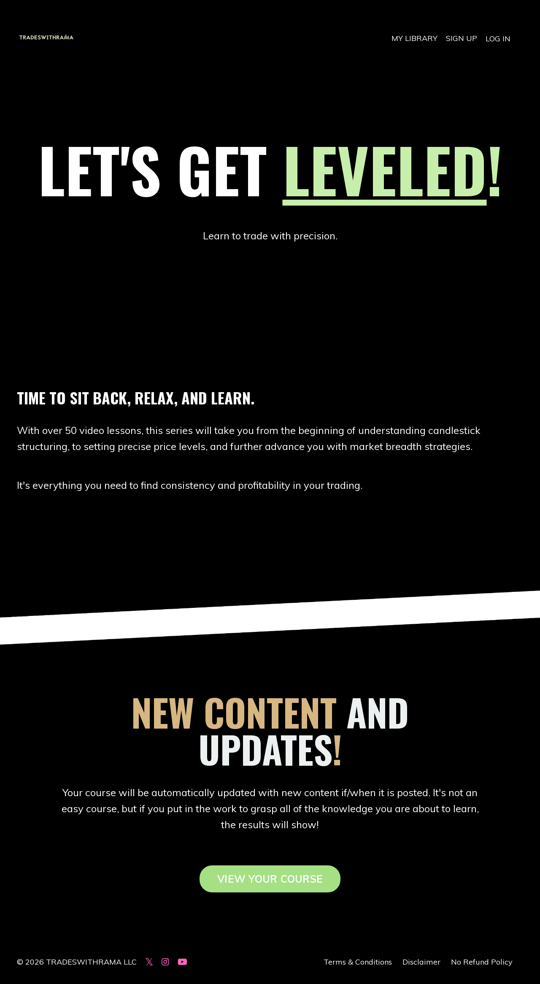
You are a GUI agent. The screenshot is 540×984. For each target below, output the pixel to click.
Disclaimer (421, 963)
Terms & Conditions (358, 963)
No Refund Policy (482, 963)
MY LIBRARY (414, 38)
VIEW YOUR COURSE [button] (270, 880)
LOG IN (498, 38)
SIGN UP (461, 38)
